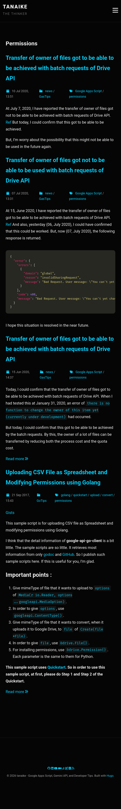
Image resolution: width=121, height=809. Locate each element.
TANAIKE (15, 7)
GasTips (44, 96)
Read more (17, 459)
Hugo (110, 775)
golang (65, 495)
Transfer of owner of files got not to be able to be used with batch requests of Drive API (55, 170)
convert (107, 495)
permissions (77, 96)
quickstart (80, 495)
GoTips (42, 500)
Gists (10, 512)
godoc (48, 554)
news (48, 91)
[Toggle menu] (115, 10)
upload (94, 495)
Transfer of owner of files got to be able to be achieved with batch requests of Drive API (60, 68)
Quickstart (56, 667)
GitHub (68, 554)
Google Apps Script (88, 91)
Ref (8, 122)
